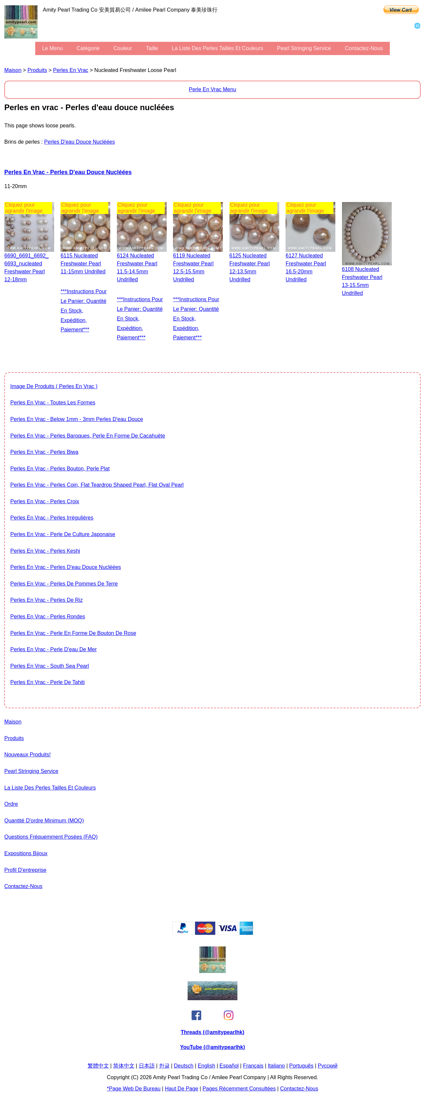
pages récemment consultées (239, 1088)
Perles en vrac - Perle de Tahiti (47, 682)
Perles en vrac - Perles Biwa (44, 452)
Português (301, 1066)
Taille (152, 48)
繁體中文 (98, 1066)
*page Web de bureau (134, 1088)
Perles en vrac (70, 70)
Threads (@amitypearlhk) (212, 1032)
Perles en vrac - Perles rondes (47, 616)
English (206, 1066)
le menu (52, 48)
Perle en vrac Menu (212, 89)
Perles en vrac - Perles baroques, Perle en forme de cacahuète (87, 436)
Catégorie (88, 48)
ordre (11, 804)
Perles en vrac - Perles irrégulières (51, 518)
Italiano (276, 1066)
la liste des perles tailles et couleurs (217, 48)
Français (253, 1066)
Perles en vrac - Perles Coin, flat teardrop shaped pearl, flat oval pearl (97, 485)
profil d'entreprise (25, 870)
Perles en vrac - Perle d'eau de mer (53, 649)
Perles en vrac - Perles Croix (44, 501)
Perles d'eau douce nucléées (79, 142)
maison (13, 70)
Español (229, 1066)
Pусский (327, 1066)
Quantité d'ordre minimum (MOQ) (44, 820)
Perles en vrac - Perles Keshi (45, 551)
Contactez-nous (364, 48)
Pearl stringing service (304, 48)
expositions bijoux (25, 853)
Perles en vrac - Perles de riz (46, 600)
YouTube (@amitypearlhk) (212, 1047)
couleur (123, 48)
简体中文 (123, 1066)
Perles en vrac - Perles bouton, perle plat (60, 468)
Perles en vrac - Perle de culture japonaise (62, 534)
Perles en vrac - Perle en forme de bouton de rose (73, 633)
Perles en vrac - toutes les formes (52, 402)
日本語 (147, 1066)
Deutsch (184, 1066)
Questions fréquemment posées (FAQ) (51, 837)
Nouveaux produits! (27, 754)
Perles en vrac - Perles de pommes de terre (64, 584)
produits (37, 70)
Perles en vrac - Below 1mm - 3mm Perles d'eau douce (76, 419)
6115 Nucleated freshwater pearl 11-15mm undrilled (82, 263)
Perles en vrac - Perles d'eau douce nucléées (68, 172)
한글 (164, 1066)
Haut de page (181, 1088)
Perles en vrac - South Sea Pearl (49, 666)
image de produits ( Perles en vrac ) (54, 386)
